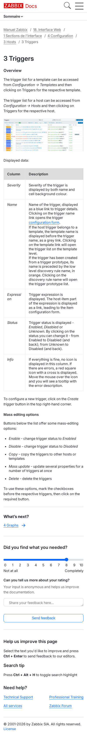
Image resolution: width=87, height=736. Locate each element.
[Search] (67, 6)
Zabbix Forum (60, 706)
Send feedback (43, 618)
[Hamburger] (79, 6)
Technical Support (18, 697)
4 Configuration (60, 36)
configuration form (44, 222)
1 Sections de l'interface (22, 36)
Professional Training (66, 697)
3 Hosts (9, 42)
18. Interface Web (47, 29)
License (9, 729)
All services (12, 706)
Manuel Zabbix (15, 29)
